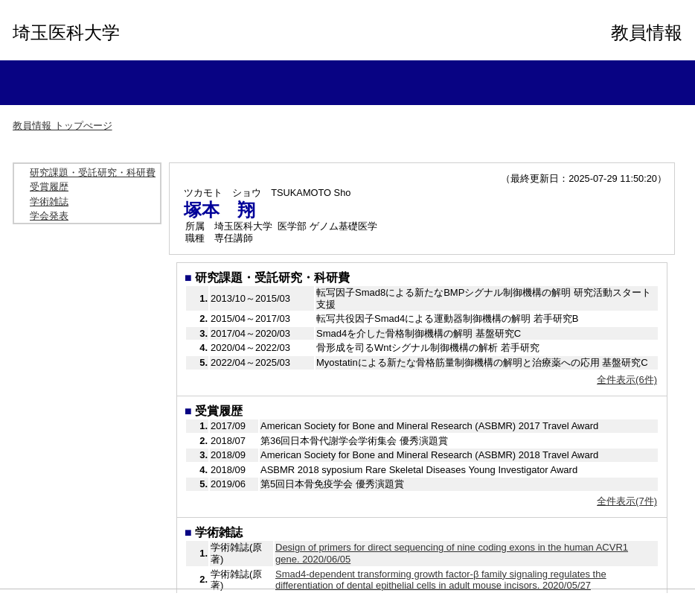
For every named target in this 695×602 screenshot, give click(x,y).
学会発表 (49, 215)
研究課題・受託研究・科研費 (93, 172)
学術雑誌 (49, 201)
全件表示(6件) (627, 379)
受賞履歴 (49, 186)
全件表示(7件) (627, 501)
